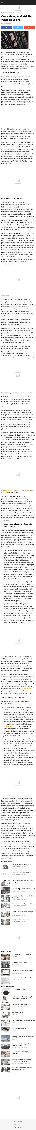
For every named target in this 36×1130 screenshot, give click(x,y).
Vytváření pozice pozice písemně (21, 872)
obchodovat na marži (7, 149)
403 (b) (15, 679)
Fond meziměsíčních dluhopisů (20, 1004)
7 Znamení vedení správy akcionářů (22, 904)
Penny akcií (5, 296)
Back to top (18, 1121)
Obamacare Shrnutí (17, 1012)
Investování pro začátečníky (7, 12)
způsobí (27, 490)
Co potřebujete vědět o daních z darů (22, 978)
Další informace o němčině (19, 1028)
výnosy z (4, 493)
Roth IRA (21, 679)
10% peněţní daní (26, 688)
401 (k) (10, 679)
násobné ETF (9, 726)
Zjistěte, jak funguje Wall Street (20, 919)
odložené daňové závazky (9, 490)
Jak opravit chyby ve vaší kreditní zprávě (23, 1020)
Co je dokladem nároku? (18, 989)
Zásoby (17, 12)
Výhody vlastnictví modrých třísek (21, 864)
